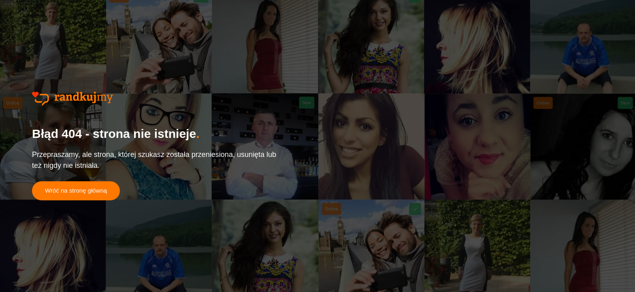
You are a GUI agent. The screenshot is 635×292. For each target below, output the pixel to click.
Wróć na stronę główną (76, 190)
